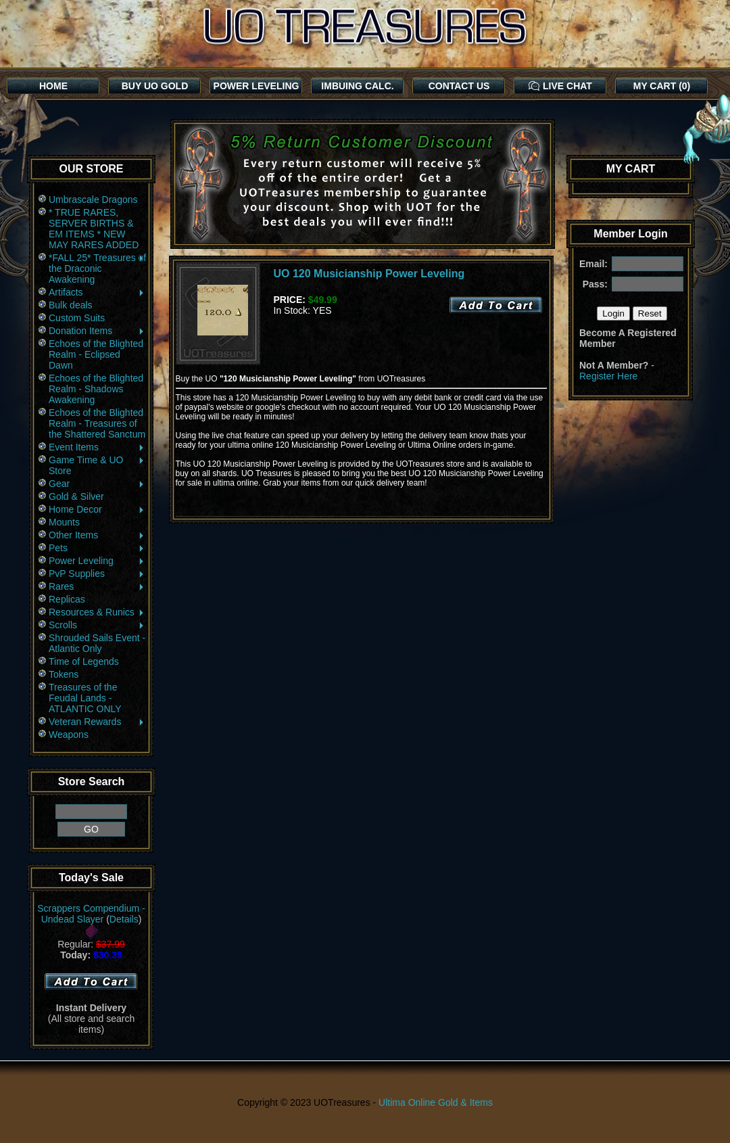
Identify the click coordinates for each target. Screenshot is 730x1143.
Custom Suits (77, 317)
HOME (53, 85)
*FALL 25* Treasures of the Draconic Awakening (97, 268)
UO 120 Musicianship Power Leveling (369, 273)
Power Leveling (97, 560)
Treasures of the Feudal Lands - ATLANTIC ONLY (85, 698)
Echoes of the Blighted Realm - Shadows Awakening (96, 389)
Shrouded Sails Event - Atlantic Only (97, 643)
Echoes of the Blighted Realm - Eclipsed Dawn (96, 354)
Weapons (69, 734)
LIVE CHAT (560, 85)
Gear (97, 483)
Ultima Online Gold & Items (436, 1102)
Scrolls (97, 625)
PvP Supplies (97, 573)
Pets (97, 547)
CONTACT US (459, 85)
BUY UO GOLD (155, 85)
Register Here (608, 376)
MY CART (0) (662, 85)
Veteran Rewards (97, 721)
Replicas (67, 599)
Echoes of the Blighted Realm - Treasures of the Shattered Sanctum (97, 423)
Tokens (63, 674)
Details (124, 919)
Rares (97, 586)
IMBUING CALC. (357, 85)
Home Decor (97, 509)
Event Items (97, 447)
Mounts (64, 522)
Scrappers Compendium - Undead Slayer (91, 914)
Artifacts (97, 292)
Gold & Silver (76, 496)
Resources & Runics (97, 612)
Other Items (97, 535)
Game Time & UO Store (97, 465)
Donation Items (97, 330)
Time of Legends (84, 661)
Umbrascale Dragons (93, 199)
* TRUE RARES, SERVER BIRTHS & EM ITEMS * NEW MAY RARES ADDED (94, 228)
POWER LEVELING (256, 85)
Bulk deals (71, 305)
